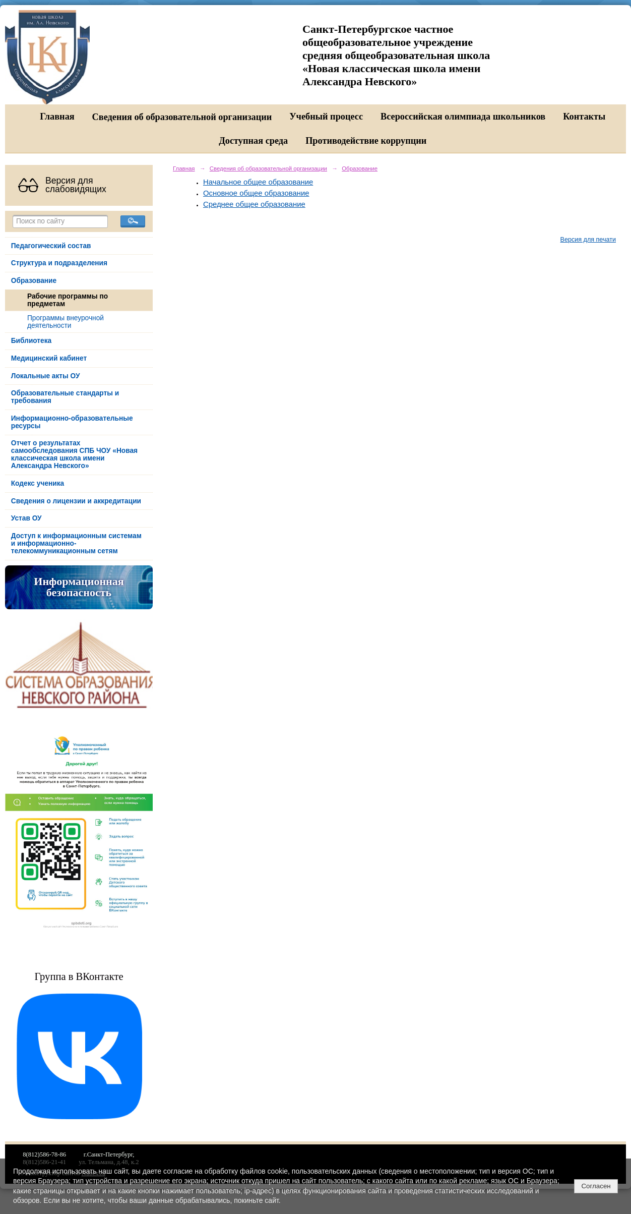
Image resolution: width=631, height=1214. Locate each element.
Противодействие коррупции (365, 141)
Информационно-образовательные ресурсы (72, 422)
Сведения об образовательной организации (182, 117)
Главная (57, 116)
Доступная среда (253, 141)
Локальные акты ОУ (45, 376)
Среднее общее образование (254, 204)
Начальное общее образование (258, 182)
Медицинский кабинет (49, 358)
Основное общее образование (256, 193)
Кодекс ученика (37, 483)
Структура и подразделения (59, 263)
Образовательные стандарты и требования (65, 396)
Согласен (595, 1186)
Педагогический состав (51, 246)
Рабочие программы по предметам (67, 300)
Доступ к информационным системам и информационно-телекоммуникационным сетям (76, 543)
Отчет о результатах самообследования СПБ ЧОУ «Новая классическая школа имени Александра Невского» (74, 454)
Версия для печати (588, 239)
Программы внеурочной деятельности (65, 321)
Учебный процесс (326, 116)
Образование (33, 280)
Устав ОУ (26, 518)
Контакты (584, 116)
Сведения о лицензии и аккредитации (76, 501)
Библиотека (31, 340)
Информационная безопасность (78, 587)
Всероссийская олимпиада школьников (463, 116)
